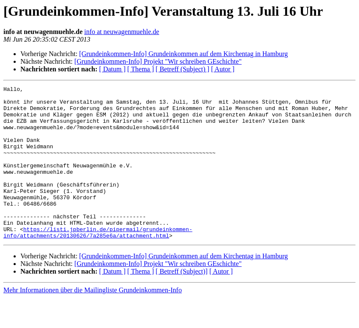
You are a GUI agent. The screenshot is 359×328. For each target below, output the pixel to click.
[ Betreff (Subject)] (181, 301)
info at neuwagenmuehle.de (121, 31)
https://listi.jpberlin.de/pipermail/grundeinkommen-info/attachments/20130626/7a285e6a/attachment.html (97, 262)
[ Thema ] (140, 69)
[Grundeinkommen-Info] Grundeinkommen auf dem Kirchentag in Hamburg (183, 53)
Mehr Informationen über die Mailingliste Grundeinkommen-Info (92, 320)
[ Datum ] (112, 69)
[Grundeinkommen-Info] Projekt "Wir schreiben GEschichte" (158, 61)
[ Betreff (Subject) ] (182, 69)
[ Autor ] (223, 69)
